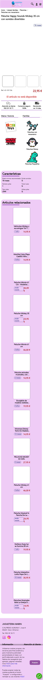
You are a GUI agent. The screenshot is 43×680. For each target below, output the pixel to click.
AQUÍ (22, 677)
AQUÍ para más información (9, 665)
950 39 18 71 (10, 633)
